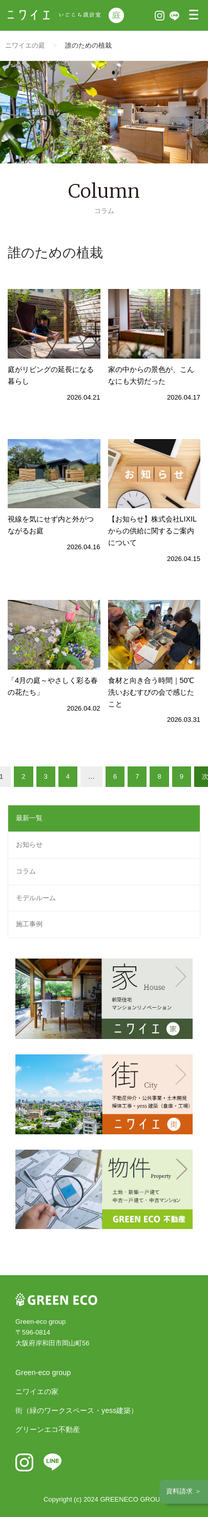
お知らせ (29, 844)
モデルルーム (36, 898)
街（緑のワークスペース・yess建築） (76, 1410)
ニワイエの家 (36, 1391)
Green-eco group (43, 1372)
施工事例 (29, 924)
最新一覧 (29, 818)
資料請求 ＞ (183, 1491)
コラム (26, 871)
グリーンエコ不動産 (47, 1429)
